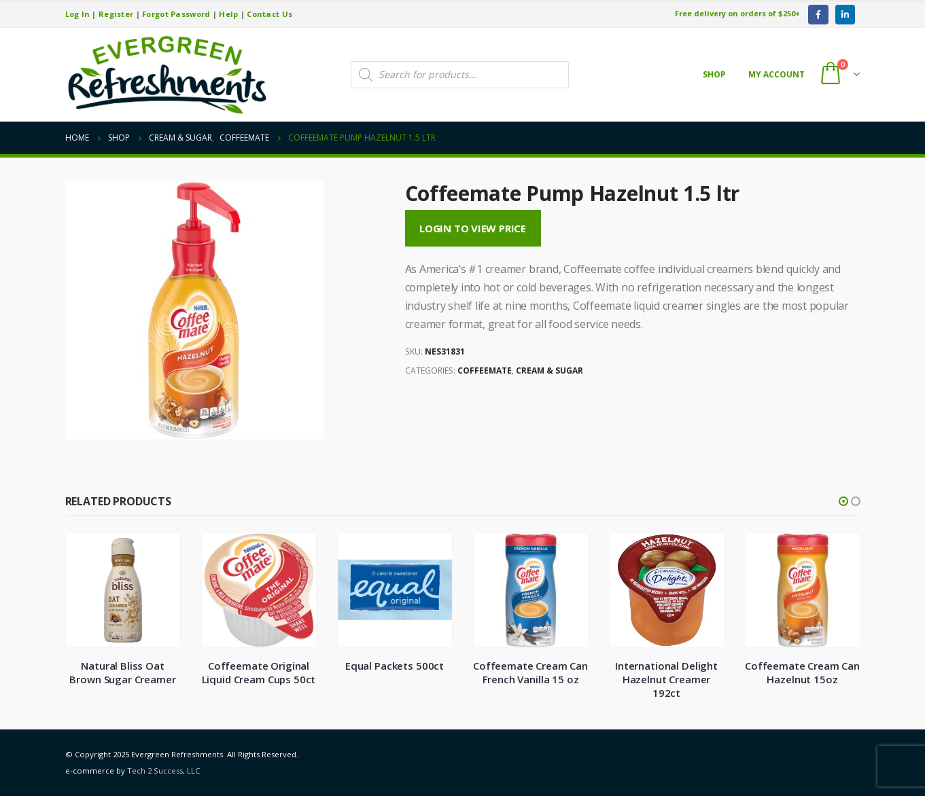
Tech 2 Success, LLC (163, 770)
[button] (843, 501)
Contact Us (269, 14)
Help (228, 14)
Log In (77, 14)
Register (116, 14)
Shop (714, 74)
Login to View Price (472, 228)
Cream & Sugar (549, 370)
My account (776, 74)
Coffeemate (484, 370)
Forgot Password (176, 14)
